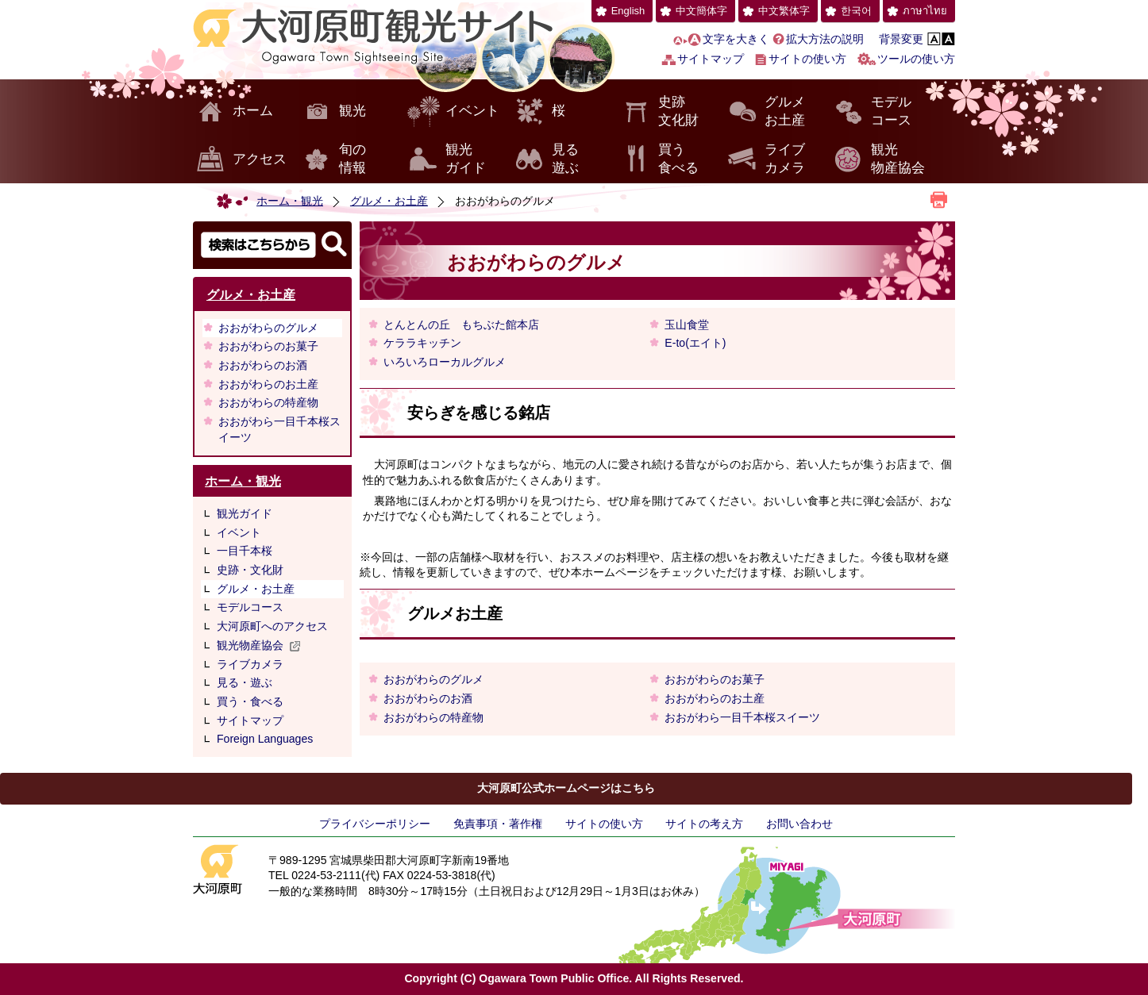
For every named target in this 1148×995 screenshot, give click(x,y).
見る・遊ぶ (244, 682)
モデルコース (891, 111)
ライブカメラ (785, 159)
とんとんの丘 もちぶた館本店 (461, 324)
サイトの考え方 (704, 823)
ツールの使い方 (916, 58)
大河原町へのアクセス (272, 626)
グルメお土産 (785, 111)
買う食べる (678, 159)
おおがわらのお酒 (262, 365)
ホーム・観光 (289, 200)
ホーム (253, 110)
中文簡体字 (701, 11)
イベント (472, 110)
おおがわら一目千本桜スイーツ (279, 429)
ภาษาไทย (925, 11)
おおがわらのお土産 (268, 384)
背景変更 (901, 39)
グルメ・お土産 (389, 200)
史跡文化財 (678, 111)
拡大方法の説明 (825, 39)
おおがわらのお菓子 (268, 346)
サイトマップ (710, 58)
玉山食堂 (687, 324)
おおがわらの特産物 (268, 402)
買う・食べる (250, 701)
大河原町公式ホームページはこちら (566, 788)
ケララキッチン (422, 342)
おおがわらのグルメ (268, 327)
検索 (272, 245)
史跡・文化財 (250, 569)
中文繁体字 (784, 11)
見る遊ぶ (565, 159)
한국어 (856, 11)
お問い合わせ (799, 823)
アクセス (260, 159)
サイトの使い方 (807, 58)
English (628, 11)
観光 (352, 110)
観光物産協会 (898, 159)
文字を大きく (736, 39)
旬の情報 (352, 159)
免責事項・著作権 (497, 823)
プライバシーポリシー (374, 823)
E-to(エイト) (695, 342)
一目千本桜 (244, 550)
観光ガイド (465, 159)
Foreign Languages (265, 738)
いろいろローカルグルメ (444, 361)
